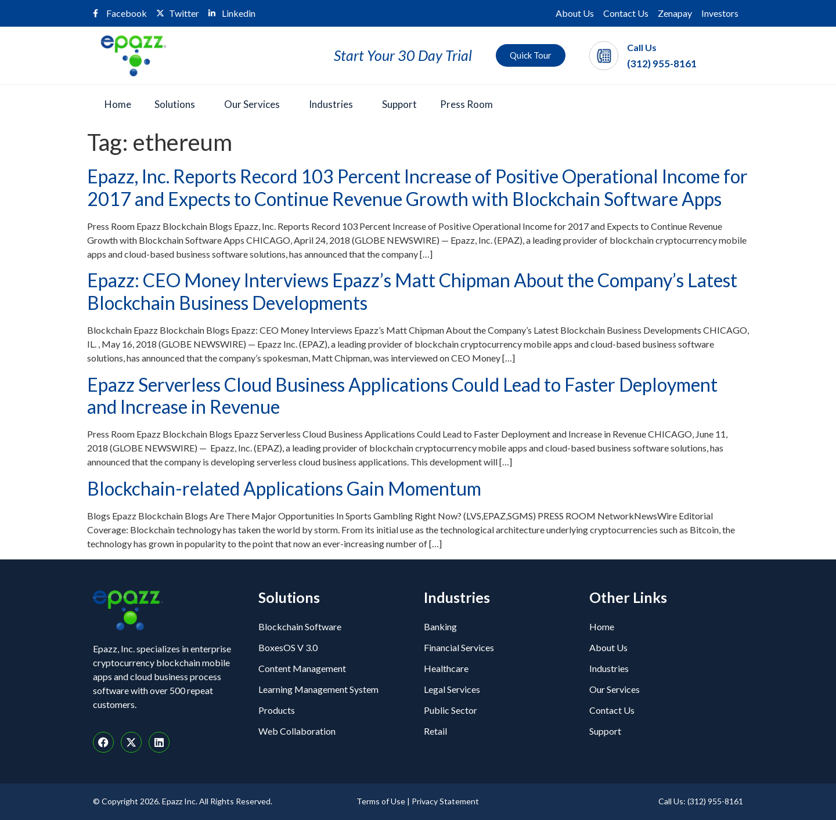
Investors (719, 13)
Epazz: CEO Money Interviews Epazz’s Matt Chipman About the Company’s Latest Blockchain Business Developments (412, 291)
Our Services (252, 104)
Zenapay (675, 13)
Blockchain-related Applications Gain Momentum (284, 488)
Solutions (174, 104)
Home (118, 104)
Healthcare (446, 668)
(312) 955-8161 (662, 63)
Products (276, 710)
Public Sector (450, 710)
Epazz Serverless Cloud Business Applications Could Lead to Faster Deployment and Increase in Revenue (402, 395)
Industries (331, 104)
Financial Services (459, 647)
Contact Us (625, 13)
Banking (440, 626)
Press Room (466, 104)
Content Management (302, 668)
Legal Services (452, 689)
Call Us (642, 47)
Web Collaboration (297, 730)
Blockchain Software (299, 626)
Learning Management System (318, 689)
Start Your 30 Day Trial (403, 55)
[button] (177, 104)
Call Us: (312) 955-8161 (700, 801)
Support (399, 104)
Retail (435, 730)
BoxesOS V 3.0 (288, 647)
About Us (575, 13)
